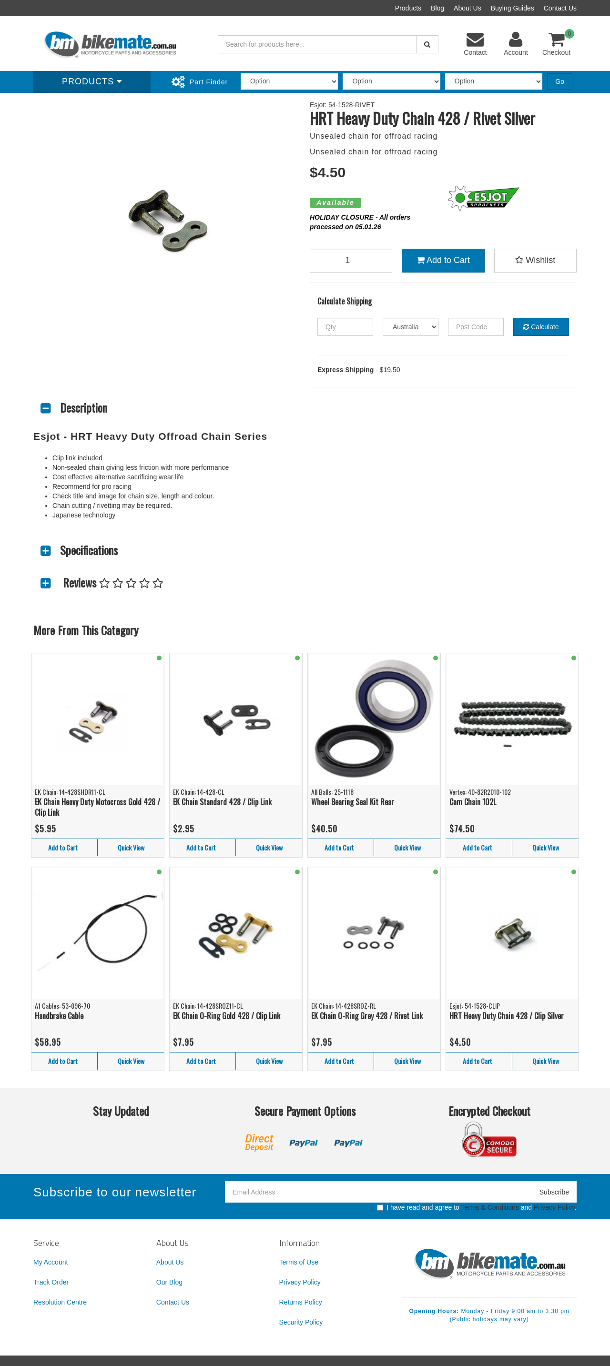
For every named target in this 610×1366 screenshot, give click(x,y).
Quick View (131, 847)
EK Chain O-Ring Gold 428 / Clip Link (226, 1016)
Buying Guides (512, 8)
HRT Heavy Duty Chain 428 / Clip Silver (506, 1016)
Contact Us (560, 8)
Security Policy (301, 1322)
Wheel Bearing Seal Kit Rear (352, 802)
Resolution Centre (60, 1302)
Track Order (51, 1282)
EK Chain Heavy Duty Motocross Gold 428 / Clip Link (97, 807)
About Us (467, 8)
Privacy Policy (554, 1207)
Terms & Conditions (489, 1207)
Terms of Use (298, 1262)
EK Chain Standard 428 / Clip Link (222, 802)
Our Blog (169, 1282)
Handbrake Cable (59, 1016)
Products (408, 8)
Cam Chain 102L (472, 802)
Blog (437, 8)
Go (559, 81)
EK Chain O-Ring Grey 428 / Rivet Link (367, 1016)
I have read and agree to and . (477, 1207)
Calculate (541, 327)
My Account (50, 1262)
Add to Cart (443, 260)
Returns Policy (300, 1302)
